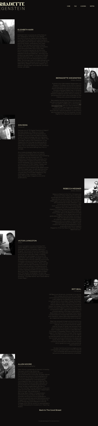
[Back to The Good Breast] (50, 410)
